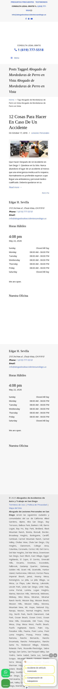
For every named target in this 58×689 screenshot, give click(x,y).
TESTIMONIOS (41, 2)
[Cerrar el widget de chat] (55, 655)
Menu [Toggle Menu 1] (14, 57)
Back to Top (45, 193)
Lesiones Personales (40, 133)
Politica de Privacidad (37, 504)
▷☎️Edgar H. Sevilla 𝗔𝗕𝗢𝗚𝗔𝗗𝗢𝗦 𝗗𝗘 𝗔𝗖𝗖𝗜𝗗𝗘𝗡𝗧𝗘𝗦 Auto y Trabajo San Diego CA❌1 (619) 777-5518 (29, 33)
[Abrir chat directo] (51, 655)
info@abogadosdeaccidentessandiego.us (29, 15)
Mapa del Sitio (15, 508)
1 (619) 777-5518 (29, 50)
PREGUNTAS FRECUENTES (22, 2)
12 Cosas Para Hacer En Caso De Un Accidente (27, 122)
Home (11, 100)
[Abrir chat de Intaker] (26, 687)
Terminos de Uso (17, 504)
